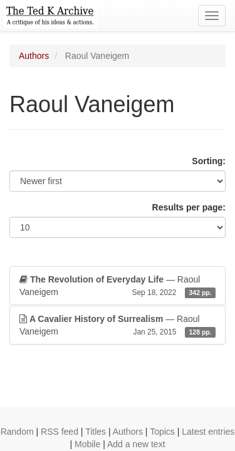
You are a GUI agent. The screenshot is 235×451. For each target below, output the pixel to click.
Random (17, 432)
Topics (162, 432)
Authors (34, 56)
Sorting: (209, 161)
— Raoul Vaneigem (117, 286)
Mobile (87, 444)
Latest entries (208, 432)
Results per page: (189, 207)
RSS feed (59, 432)
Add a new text (136, 444)
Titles (95, 432)
